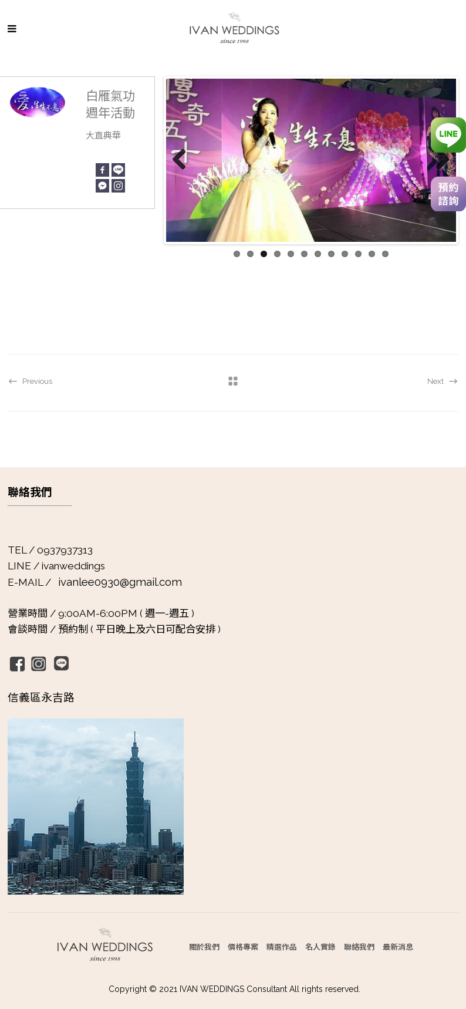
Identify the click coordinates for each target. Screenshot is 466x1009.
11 (372, 254)
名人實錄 (320, 946)
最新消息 (398, 946)
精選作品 (281, 946)
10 (358, 254)
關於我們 (204, 946)
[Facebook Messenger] (102, 186)
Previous (183, 160)
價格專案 (243, 946)
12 (385, 254)
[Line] (118, 170)
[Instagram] (118, 186)
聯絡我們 (359, 946)
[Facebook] (102, 170)
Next (438, 160)
